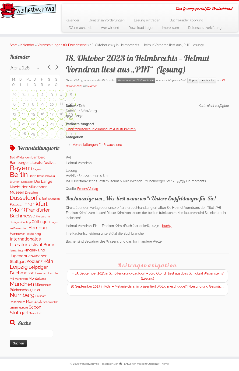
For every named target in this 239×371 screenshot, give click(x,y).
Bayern (193, 80)
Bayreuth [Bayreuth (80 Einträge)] (38, 169)
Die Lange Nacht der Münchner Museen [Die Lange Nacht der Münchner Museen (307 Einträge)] (31, 187)
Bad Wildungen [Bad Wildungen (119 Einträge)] (20, 157)
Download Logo (141, 28)
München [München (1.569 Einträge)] (22, 284)
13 (14, 114)
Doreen (92, 86)
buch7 (167, 226)
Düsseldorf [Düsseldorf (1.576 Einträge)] (24, 198)
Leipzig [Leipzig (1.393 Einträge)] (19, 267)
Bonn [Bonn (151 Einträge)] (32, 176)
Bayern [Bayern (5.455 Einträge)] (21, 168)
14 (24, 114)
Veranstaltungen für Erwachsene (62, 45)
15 (33, 114)
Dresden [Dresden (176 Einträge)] (31, 192)
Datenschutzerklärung (204, 28)
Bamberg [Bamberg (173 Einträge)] (39, 157)
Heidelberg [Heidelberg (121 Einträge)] (33, 234)
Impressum (170, 28)
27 (15, 133)
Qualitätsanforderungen (107, 20)
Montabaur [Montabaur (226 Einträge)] (37, 278)
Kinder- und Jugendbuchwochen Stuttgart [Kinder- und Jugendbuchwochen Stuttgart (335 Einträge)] (28, 256)
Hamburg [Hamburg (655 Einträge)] (38, 227)
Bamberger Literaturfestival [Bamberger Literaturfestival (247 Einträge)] (33, 162)
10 (52, 104)
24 (52, 124)
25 (61, 124)
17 (51, 114)
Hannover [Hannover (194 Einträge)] (17, 234)
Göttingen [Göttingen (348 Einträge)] (41, 221)
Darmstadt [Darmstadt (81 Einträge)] (27, 181)
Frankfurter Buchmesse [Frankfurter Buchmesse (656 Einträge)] (30, 212)
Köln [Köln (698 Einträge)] (48, 261)
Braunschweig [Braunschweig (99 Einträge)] (46, 176)
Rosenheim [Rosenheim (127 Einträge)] (17, 302)
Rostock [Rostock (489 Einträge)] (34, 301)
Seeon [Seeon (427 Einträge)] (35, 307)
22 (33, 124)
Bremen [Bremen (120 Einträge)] (15, 181)
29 (33, 133)
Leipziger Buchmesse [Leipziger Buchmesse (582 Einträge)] (29, 270)
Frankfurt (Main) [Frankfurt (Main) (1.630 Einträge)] (29, 207)
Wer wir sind (110, 28)
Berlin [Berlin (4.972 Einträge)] (19, 175)
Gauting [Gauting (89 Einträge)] (26, 222)
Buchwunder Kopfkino (186, 20)
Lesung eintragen (147, 20)
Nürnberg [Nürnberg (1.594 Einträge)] (22, 295)
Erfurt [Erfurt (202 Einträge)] (43, 198)
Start (13, 45)
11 (61, 103)
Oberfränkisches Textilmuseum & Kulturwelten (101, 129)
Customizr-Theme (158, 363)
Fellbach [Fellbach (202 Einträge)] (17, 204)
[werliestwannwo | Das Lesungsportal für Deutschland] (28, 10)
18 (61, 114)
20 (14, 124)
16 (43, 114)
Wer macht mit (80, 28)
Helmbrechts (207, 80)
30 (14, 94)
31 (23, 94)
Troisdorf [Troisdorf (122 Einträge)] (36, 313)
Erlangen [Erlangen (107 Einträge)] (54, 198)
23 (43, 124)
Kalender (72, 20)
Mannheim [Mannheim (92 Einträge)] (21, 278)
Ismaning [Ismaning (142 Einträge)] (16, 250)
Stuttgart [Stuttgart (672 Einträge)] (19, 313)
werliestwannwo (89, 363)
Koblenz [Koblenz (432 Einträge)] (34, 261)
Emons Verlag (87, 189)
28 (24, 133)
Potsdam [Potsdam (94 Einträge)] (40, 296)
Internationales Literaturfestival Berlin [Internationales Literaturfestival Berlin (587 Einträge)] (32, 241)
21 (23, 124)
